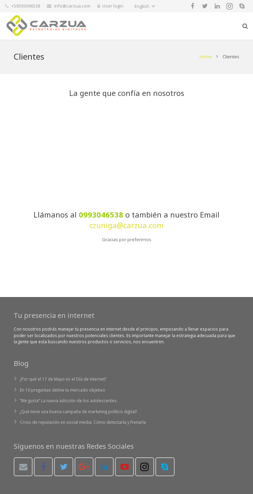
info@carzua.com (72, 6)
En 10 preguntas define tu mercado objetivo (62, 390)
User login (112, 6)
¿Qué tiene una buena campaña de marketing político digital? (78, 411)
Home (206, 56)
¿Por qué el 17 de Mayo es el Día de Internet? (63, 379)
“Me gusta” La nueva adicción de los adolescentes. (69, 400)
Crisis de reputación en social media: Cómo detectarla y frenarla (83, 422)
